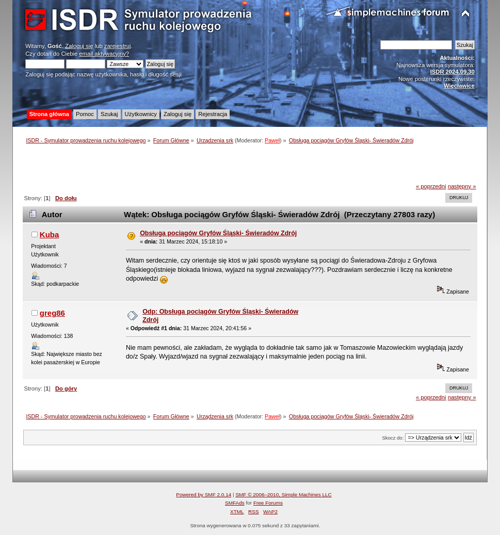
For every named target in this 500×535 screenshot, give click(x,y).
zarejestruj (117, 46)
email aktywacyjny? (104, 54)
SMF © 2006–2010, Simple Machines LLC (283, 494)
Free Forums (268, 503)
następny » (462, 186)
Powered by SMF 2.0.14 (203, 494)
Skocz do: (393, 438)
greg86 (52, 313)
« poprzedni (431, 186)
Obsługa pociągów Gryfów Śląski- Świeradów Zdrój (218, 233)
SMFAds (235, 503)
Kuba (49, 234)
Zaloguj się (79, 46)
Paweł (272, 140)
